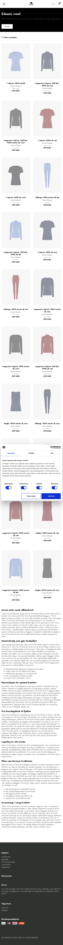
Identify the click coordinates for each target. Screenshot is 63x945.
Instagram (5, 910)
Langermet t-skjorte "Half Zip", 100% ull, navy (47, 84)
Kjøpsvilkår (5, 859)
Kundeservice (6, 857)
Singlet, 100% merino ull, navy (16, 423)
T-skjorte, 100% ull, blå (16, 83)
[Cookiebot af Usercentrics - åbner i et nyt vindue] (52, 447)
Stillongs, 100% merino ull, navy (47, 423)
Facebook (5, 908)
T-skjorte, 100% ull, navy (47, 252)
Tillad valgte (31, 496)
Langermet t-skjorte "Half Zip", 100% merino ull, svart (16, 141)
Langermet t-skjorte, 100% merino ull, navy (47, 310)
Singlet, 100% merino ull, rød (47, 533)
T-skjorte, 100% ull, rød (47, 140)
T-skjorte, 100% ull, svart (16, 197)
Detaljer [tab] (31, 453)
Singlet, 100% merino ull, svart (47, 590)
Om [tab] (52, 453)
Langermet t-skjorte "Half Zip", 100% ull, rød (47, 367)
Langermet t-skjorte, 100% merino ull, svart (15, 367)
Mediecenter (6, 867)
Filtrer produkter (9, 37)
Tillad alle (51, 496)
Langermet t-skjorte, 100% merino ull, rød (15, 534)
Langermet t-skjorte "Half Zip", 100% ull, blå (16, 253)
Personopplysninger (8, 862)
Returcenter (7, 876)
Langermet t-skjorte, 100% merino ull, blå (15, 591)
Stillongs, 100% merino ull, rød (16, 309)
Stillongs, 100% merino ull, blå (47, 197)
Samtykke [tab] (11, 453)
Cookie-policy (6, 864)
